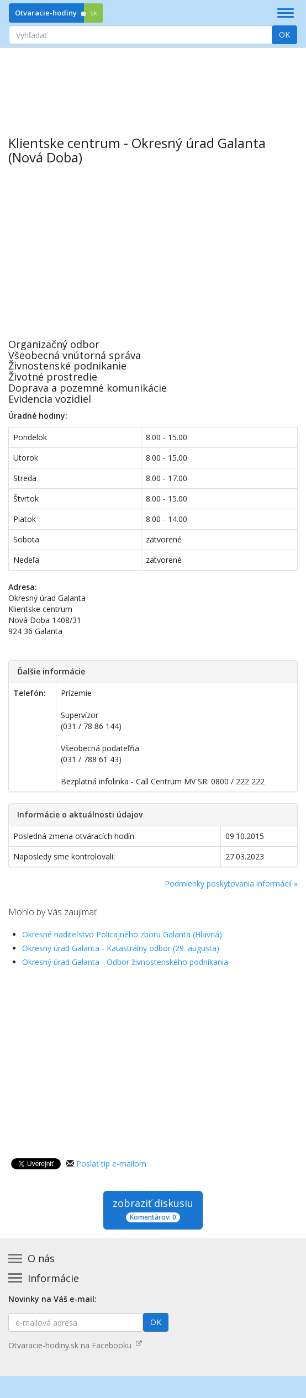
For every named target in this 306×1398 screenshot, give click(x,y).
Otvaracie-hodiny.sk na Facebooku (75, 1345)
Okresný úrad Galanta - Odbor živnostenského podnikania (125, 962)
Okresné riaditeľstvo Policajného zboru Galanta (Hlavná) (122, 934)
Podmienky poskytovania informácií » (231, 883)
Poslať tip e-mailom (111, 1163)
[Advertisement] (153, 83)
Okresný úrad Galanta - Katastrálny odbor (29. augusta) (120, 948)
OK (284, 34)
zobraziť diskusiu (153, 1209)
